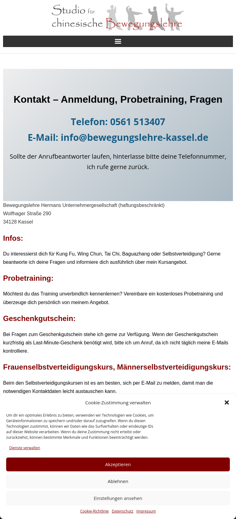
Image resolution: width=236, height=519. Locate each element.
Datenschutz (122, 511)
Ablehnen (118, 481)
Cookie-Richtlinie (94, 511)
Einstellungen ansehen (118, 498)
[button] (227, 402)
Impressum (146, 511)
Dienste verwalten (24, 447)
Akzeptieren (118, 464)
